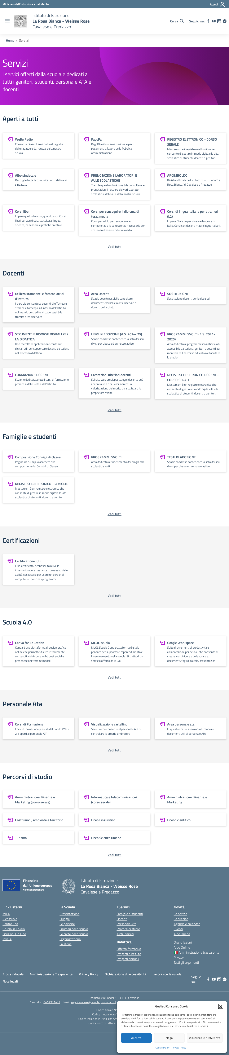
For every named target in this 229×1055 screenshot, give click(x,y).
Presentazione (69, 913)
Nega (169, 1038)
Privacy (179, 957)
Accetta (136, 1038)
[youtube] (214, 21)
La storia (65, 943)
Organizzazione (70, 938)
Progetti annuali (128, 958)
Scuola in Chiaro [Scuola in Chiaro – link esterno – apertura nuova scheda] (14, 928)
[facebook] (208, 21)
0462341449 (52, 1002)
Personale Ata (126, 923)
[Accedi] (217, 4)
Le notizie (180, 913)
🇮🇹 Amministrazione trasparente (196, 952)
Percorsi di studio (128, 928)
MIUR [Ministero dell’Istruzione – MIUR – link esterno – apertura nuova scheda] (6, 913)
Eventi (178, 928)
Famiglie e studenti (130, 913)
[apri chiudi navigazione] (7, 21)
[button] (221, 1006)
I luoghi (65, 918)
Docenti (122, 918)
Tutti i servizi (125, 933)
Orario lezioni (183, 942)
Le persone (67, 923)
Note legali (10, 981)
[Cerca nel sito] (177, 21)
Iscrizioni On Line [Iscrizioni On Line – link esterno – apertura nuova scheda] (14, 933)
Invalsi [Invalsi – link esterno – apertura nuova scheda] (7, 938)
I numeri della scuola (74, 928)
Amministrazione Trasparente (51, 974)
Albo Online (182, 933)
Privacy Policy (179, 1048)
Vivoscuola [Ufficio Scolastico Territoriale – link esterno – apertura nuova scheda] (10, 918)
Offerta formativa (129, 948)
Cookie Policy (162, 1048)
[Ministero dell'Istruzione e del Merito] (26, 4)
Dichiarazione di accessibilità (125, 974)
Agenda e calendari (187, 923)
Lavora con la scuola (167, 974)
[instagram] (219, 21)
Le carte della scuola (74, 933)
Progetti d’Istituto (129, 953)
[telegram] (224, 21)
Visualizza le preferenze (204, 1038)
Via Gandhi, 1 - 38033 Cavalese (120, 998)
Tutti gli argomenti (186, 962)
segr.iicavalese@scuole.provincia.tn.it (93, 1002)
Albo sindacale (13, 974)
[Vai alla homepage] (20, 21)
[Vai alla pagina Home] (10, 40)
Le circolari (181, 918)
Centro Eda (10, 923)
